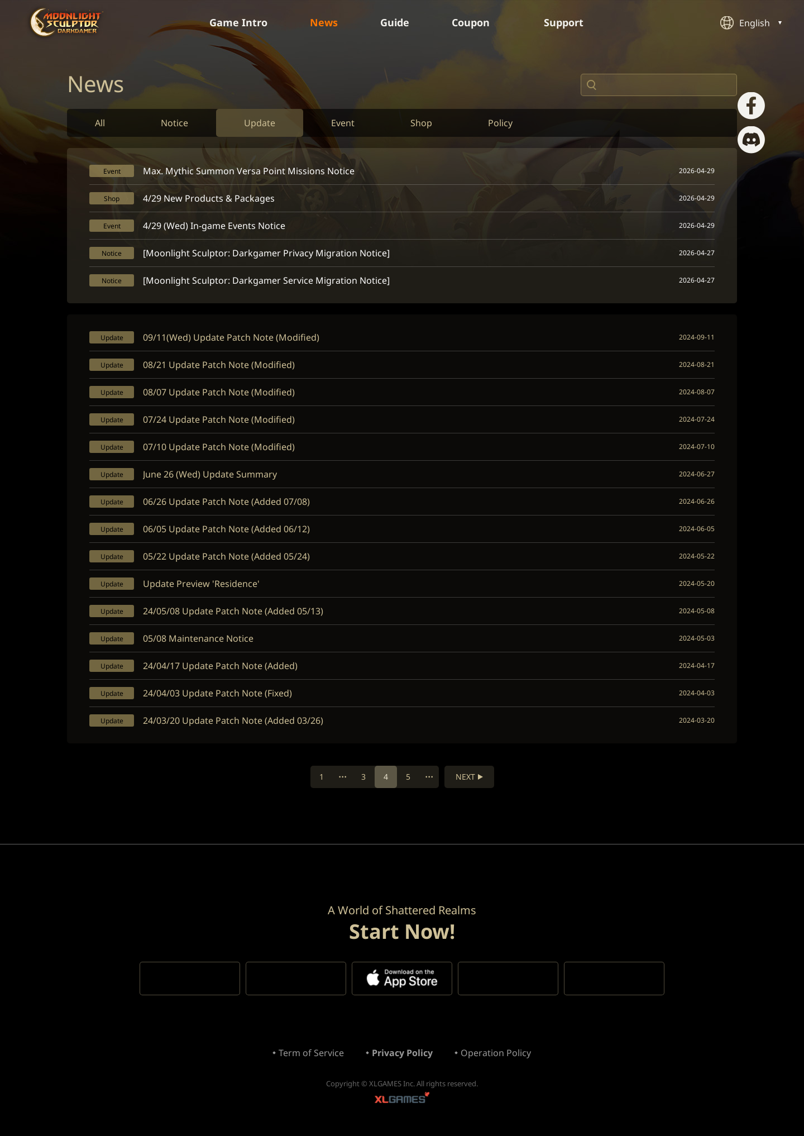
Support (569, 22)
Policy (500, 123)
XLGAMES (402, 1100)
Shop (421, 123)
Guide (394, 22)
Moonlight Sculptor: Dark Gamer (66, 22)
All (100, 123)
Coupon (476, 22)
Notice (174, 123)
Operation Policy (496, 1053)
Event (343, 123)
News (324, 22)
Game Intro (238, 22)
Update (259, 123)
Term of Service (311, 1053)
